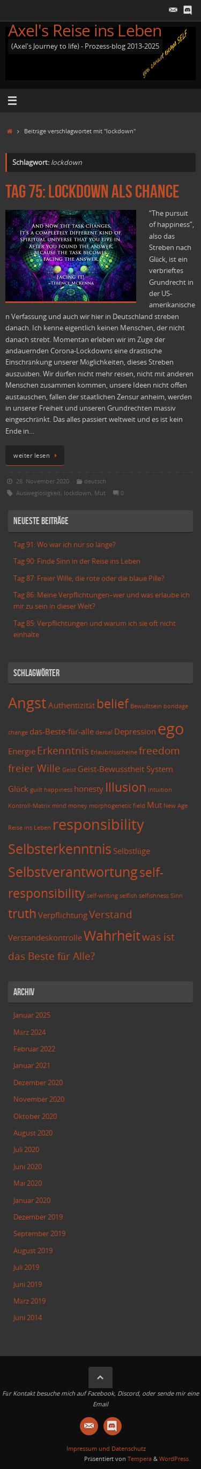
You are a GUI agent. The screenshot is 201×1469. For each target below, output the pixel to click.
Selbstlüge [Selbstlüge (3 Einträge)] (131, 851)
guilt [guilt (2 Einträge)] (36, 789)
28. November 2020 (42, 481)
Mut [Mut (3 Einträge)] (154, 805)
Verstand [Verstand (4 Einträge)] (110, 914)
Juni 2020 (27, 1166)
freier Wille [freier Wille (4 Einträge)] (34, 768)
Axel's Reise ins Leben (84, 30)
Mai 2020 (27, 1183)
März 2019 (29, 1301)
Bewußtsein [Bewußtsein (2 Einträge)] (146, 706)
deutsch (95, 481)
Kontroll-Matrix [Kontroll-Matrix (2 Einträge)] (29, 805)
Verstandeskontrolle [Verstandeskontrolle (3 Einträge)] (45, 937)
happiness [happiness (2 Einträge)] (58, 789)
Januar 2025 (31, 1015)
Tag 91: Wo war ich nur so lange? (64, 544)
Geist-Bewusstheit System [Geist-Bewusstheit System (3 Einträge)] (125, 769)
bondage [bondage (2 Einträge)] (175, 706)
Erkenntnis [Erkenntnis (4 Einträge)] (63, 750)
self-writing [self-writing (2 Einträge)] (102, 895)
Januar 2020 (31, 1200)
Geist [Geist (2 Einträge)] (69, 770)
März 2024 (29, 1032)
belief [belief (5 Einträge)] (112, 703)
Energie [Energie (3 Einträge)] (21, 751)
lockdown (77, 493)
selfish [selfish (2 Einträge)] (128, 895)
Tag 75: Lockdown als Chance (92, 191)
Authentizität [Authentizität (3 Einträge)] (71, 705)
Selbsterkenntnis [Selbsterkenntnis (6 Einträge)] (59, 848)
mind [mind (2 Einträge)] (59, 805)
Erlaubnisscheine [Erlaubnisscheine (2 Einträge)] (114, 752)
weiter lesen (36, 455)
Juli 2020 (26, 1149)
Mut (100, 493)
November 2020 (38, 1099)
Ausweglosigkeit (38, 493)
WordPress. (174, 1459)
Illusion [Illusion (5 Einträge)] (125, 787)
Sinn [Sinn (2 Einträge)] (176, 895)
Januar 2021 (31, 1065)
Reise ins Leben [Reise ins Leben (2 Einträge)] (29, 827)
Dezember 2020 (38, 1082)
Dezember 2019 (38, 1217)
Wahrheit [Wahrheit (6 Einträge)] (112, 935)
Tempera (140, 1459)
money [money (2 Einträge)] (77, 805)
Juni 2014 (27, 1317)
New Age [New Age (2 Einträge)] (175, 805)
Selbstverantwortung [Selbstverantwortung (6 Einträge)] (73, 871)
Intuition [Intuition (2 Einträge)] (160, 789)
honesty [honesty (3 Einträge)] (88, 788)
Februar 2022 (34, 1049)
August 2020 (33, 1133)
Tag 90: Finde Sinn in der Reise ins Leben (76, 561)
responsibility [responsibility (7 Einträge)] (98, 824)
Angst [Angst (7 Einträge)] (27, 703)
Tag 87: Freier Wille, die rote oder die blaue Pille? (89, 578)
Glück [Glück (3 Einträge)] (18, 788)
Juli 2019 (26, 1267)
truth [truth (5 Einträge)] (22, 913)
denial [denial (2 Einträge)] (104, 732)
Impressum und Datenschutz (106, 1448)
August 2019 (33, 1250)
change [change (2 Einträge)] (18, 732)
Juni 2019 (27, 1284)
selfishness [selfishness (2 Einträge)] (154, 895)
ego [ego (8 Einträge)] (171, 728)
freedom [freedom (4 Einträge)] (159, 750)
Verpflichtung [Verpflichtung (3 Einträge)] (62, 915)
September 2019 (39, 1233)
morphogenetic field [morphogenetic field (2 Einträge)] (117, 805)
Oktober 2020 (35, 1116)
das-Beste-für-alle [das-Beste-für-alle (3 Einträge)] (61, 731)
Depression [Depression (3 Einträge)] (135, 731)
